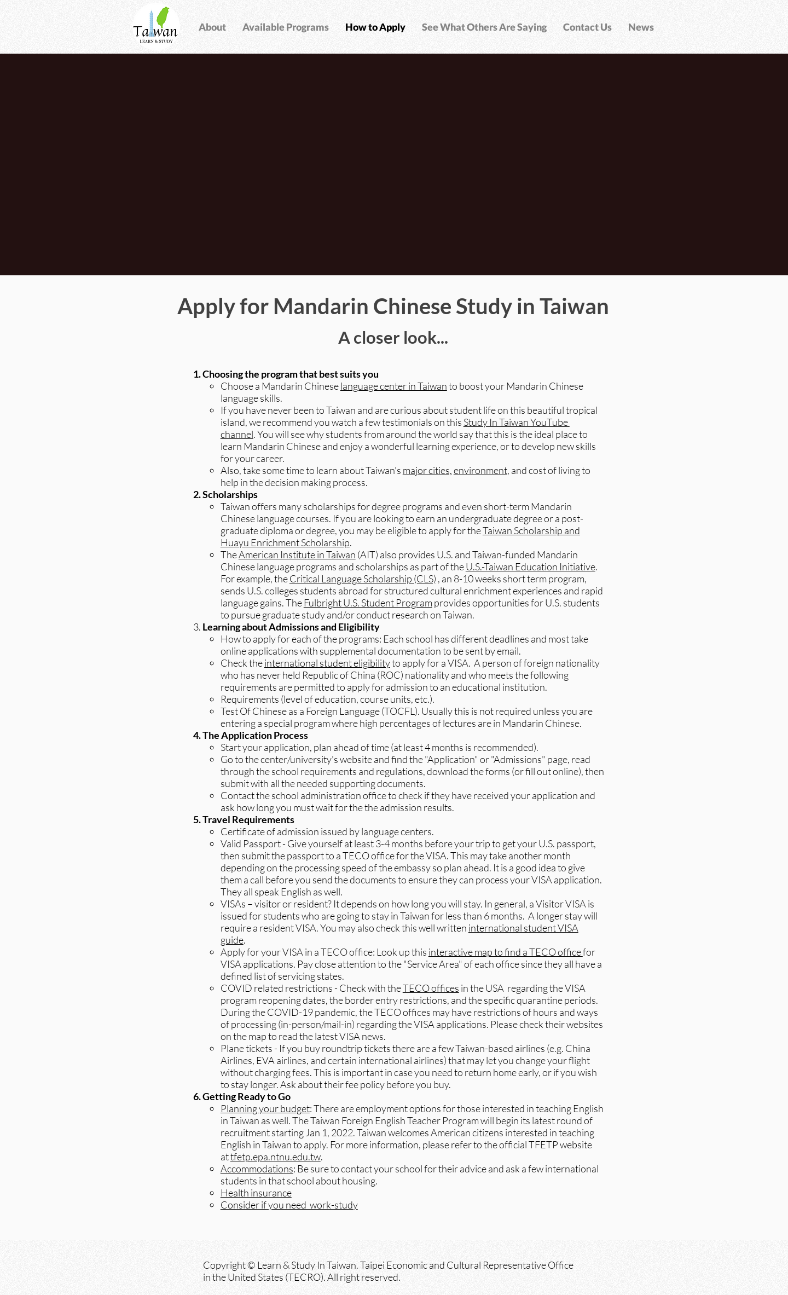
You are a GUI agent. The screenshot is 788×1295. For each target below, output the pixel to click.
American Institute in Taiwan (297, 554)
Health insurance (256, 1193)
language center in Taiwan (393, 386)
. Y (258, 434)
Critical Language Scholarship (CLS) (362, 579)
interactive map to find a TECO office (505, 952)
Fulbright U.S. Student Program (368, 603)
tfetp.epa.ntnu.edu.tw (275, 1157)
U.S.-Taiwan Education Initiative (530, 566)
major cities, (427, 470)
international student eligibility (327, 663)
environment (480, 470)
